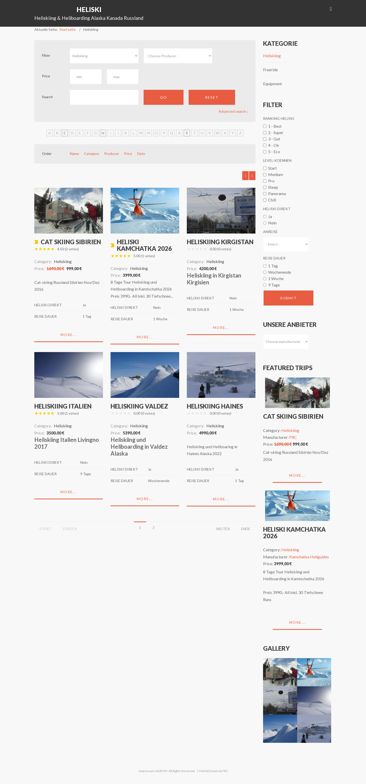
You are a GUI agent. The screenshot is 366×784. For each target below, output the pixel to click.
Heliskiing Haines (215, 406)
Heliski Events (208, 771)
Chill (272, 199)
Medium (275, 174)
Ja (270, 216)
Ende (245, 529)
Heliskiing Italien (63, 406)
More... (68, 334)
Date (141, 153)
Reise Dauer (274, 258)
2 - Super (275, 132)
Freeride (270, 69)
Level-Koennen (277, 160)
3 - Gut (274, 138)
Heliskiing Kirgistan (220, 241)
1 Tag (273, 265)
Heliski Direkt (277, 209)
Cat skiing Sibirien (71, 241)
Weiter (223, 529)
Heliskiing (272, 55)
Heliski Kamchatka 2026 (144, 245)
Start (272, 168)
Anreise (270, 231)
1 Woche (276, 278)
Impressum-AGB (150, 771)
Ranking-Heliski (278, 118)
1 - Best (275, 126)
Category (91, 153)
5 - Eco (274, 151)
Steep (273, 187)
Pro (271, 180)
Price (128, 153)
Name (74, 153)
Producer (111, 153)
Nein (272, 222)
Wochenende (279, 272)
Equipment (272, 83)
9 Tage (274, 284)
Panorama (277, 193)
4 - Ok (273, 145)
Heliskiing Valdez (139, 406)
